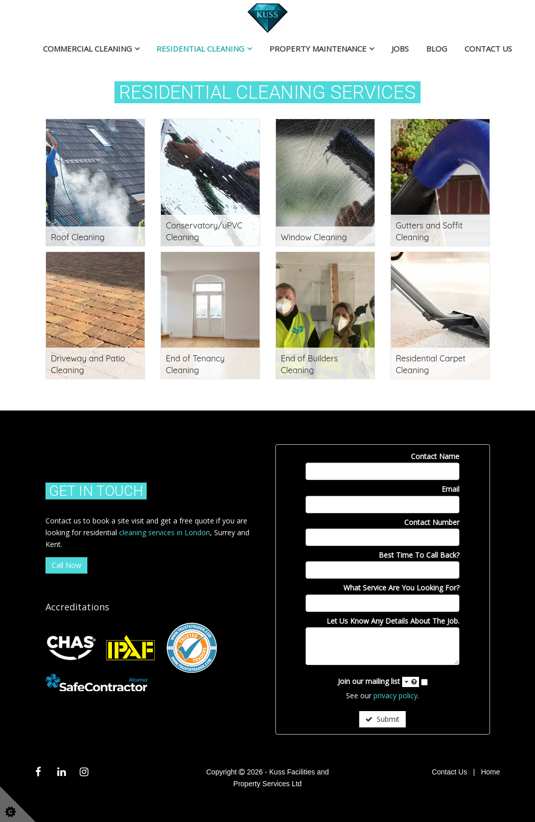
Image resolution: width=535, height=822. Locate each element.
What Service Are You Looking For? (401, 587)
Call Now (66, 565)
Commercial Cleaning (87, 48)
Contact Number (431, 522)
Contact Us (488, 48)
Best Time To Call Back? (419, 555)
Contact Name (435, 456)
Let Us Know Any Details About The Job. (393, 621)
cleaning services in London (164, 532)
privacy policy (395, 695)
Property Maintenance (317, 48)
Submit (382, 719)
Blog (436, 48)
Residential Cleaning (200, 48)
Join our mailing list (378, 681)
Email (450, 489)
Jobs (400, 48)
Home (490, 772)
